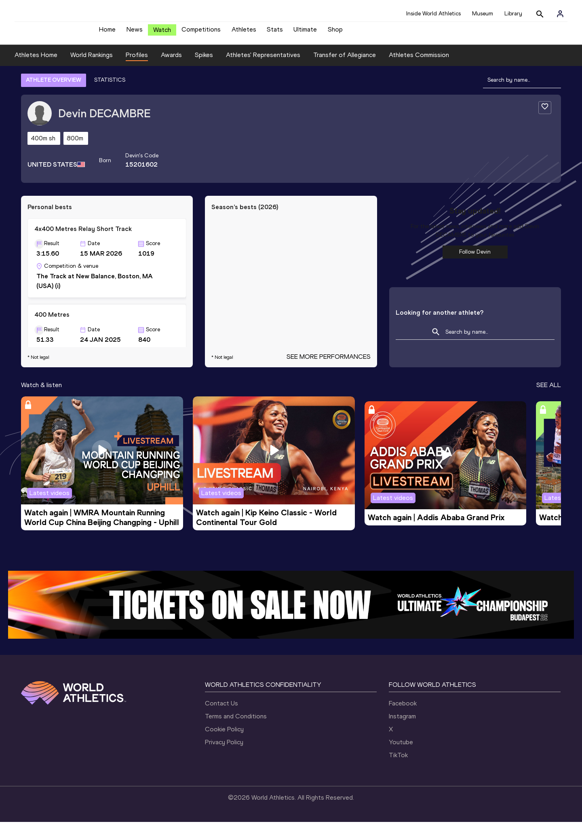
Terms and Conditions (236, 722)
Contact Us (221, 709)
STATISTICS (109, 86)
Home (107, 32)
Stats (275, 32)
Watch (162, 33)
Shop (335, 32)
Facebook (403, 709)
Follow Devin (475, 257)
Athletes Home (36, 61)
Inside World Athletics (433, 13)
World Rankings (91, 61)
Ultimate (305, 32)
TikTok (398, 761)
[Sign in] (560, 13)
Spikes (204, 61)
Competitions (201, 32)
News (135, 32)
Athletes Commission (419, 61)
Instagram (402, 722)
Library (513, 13)
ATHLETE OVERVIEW (53, 86)
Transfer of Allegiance (344, 61)
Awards (171, 61)
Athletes (244, 32)
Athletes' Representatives (263, 61)
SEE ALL (548, 391)
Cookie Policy (224, 735)
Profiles (137, 61)
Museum (482, 13)
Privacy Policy (224, 748)
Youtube (401, 748)
